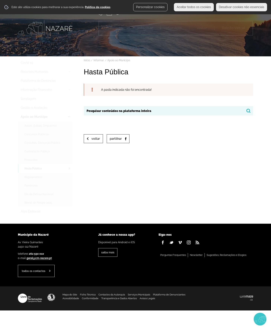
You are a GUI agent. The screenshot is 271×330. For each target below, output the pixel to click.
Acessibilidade (51, 297)
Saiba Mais (107, 252)
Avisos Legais (147, 298)
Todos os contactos (33, 271)
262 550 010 (36, 253)
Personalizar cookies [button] (150, 7)
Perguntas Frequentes (173, 255)
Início (87, 60)
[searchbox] (168, 111)
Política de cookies (97, 7)
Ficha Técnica (88, 294)
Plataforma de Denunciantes (169, 294)
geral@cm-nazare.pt (39, 258)
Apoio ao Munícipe (118, 60)
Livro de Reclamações (30, 298)
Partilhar (116, 138)
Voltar (95, 138)
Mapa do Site (69, 294)
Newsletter (196, 255)
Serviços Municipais (139, 294)
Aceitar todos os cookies (194, 7)
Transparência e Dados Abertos (119, 298)
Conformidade (90, 298)
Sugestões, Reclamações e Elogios (226, 255)
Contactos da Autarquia (111, 294)
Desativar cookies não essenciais (241, 7)
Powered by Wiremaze (246, 298)
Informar (99, 60)
